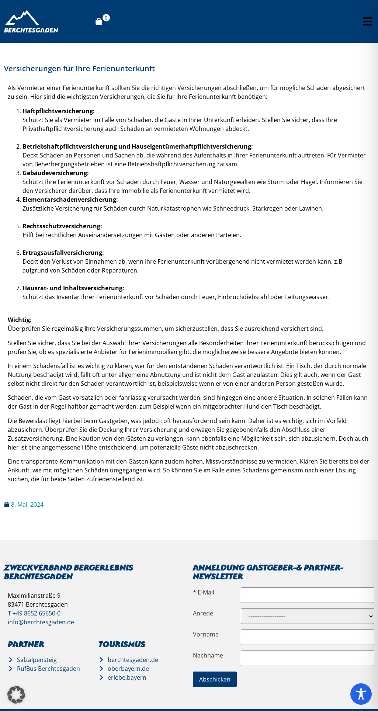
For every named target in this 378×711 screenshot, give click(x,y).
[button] (367, 21)
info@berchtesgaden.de (41, 622)
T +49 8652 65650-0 (34, 613)
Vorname (206, 634)
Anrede (203, 613)
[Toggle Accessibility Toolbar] (361, 694)
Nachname (208, 655)
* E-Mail (203, 592)
